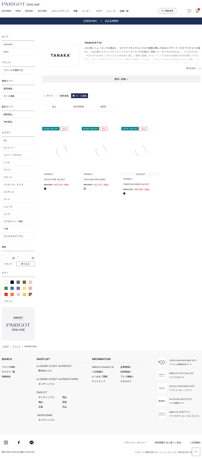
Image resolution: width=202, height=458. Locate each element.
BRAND (29, 10)
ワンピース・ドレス (13, 184)
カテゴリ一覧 (8, 371)
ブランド (16, 346)
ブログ (99, 11)
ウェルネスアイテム (13, 236)
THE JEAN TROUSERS (95, 179)
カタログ (125, 381)
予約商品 (7, 121)
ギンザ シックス (46, 384)
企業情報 (125, 367)
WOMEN (6, 10)
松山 (64, 406)
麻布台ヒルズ (45, 370)
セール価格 (9, 96)
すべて (50, 95)
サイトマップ (98, 381)
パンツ (6, 169)
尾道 (64, 402)
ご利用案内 (97, 371)
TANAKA (48, 174)
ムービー (86, 11)
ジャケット (8, 192)
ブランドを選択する (13, 70)
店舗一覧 (124, 11)
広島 (40, 406)
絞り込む (25, 263)
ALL (5, 140)
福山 (40, 402)
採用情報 (125, 371)
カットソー (9, 147)
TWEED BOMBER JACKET (136, 184)
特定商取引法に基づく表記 (168, 442)
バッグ (6, 214)
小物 (5, 228)
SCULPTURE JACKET (54, 179)
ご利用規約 (195, 442)
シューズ (7, 206)
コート (6, 199)
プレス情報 (126, 376)
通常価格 (7, 88)
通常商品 (7, 114)
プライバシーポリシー (135, 442)
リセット (8, 263)
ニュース (111, 11)
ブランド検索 (8, 367)
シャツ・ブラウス (12, 155)
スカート (7, 177)
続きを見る (191, 68)
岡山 (64, 397)
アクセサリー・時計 (13, 221)
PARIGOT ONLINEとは (103, 367)
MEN (18, 10)
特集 (75, 11)
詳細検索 (167, 10)
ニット (6, 162)
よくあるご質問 (99, 376)
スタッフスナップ (60, 11)
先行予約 (42, 11)
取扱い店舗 (120, 79)
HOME (6, 346)
